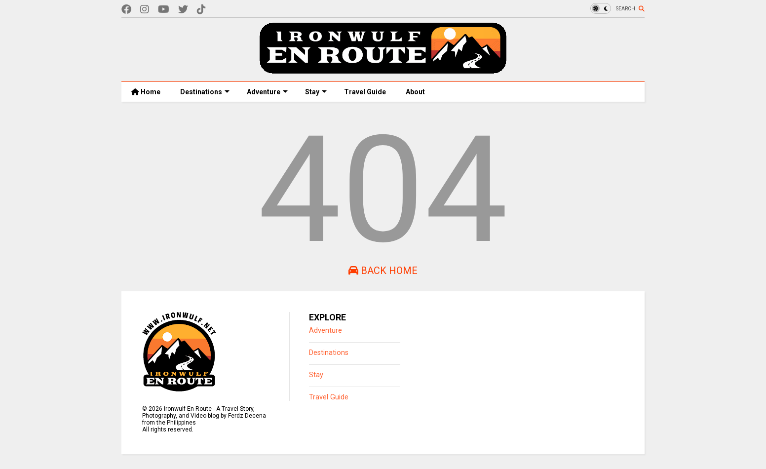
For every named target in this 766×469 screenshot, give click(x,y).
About (415, 92)
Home (145, 92)
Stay (316, 92)
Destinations (205, 92)
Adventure (267, 92)
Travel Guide (365, 92)
